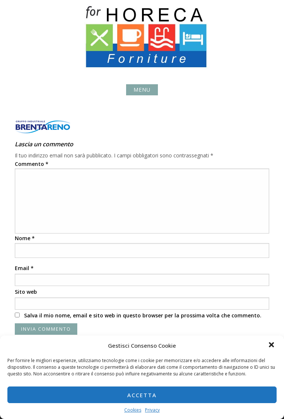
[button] (272, 345)
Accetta (142, 395)
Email (24, 268)
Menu (142, 89)
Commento (31, 163)
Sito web (26, 291)
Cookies (132, 410)
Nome (25, 238)
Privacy (152, 410)
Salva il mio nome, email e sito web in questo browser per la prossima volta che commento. (142, 315)
